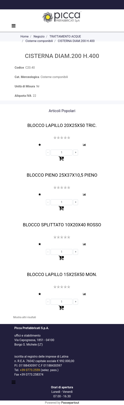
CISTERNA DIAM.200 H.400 (76, 41)
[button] (39, 145)
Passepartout (70, 402)
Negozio (39, 36)
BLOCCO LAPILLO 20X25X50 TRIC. (62, 125)
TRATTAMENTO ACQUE (65, 36)
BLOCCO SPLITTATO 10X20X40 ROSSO (62, 224)
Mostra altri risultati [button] (24, 317)
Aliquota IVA (23, 96)
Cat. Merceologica (27, 77)
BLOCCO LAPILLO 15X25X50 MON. (62, 274)
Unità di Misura (25, 86)
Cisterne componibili (39, 41)
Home (24, 36)
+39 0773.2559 (30, 370)
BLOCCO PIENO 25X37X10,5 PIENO (62, 175)
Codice (19, 67)
